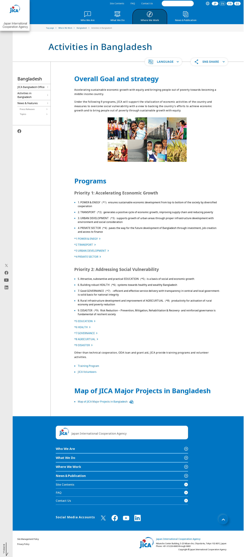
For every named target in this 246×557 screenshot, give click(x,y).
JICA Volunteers (87, 372)
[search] (178, 3)
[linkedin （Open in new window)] (137, 518)
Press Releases (27, 109)
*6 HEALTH (83, 327)
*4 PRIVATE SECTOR (88, 256)
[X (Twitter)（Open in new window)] (6, 265)
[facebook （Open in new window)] (115, 518)
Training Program (88, 366)
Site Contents (117, 3)
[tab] (207, 3)
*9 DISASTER (84, 345)
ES (237, 3)
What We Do (65, 458)
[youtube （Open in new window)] (126, 518)
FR (230, 3)
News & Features (27, 103)
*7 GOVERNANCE (86, 333)
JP (215, 3)
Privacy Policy (23, 544)
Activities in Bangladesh (24, 95)
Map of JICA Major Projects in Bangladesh (105, 401)
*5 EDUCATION (85, 321)
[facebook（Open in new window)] (6, 273)
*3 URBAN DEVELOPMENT (92, 250)
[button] (163, 62)
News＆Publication (71, 476)
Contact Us (147, 3)
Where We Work (68, 467)
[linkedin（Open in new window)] (6, 287)
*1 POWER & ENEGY (88, 238)
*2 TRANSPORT (85, 244)
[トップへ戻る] (223, 519)
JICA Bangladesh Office (31, 87)
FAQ (133, 3)
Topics (23, 114)
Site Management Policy (28, 539)
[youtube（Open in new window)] (6, 280)
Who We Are (65, 449)
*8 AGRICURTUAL (86, 339)
